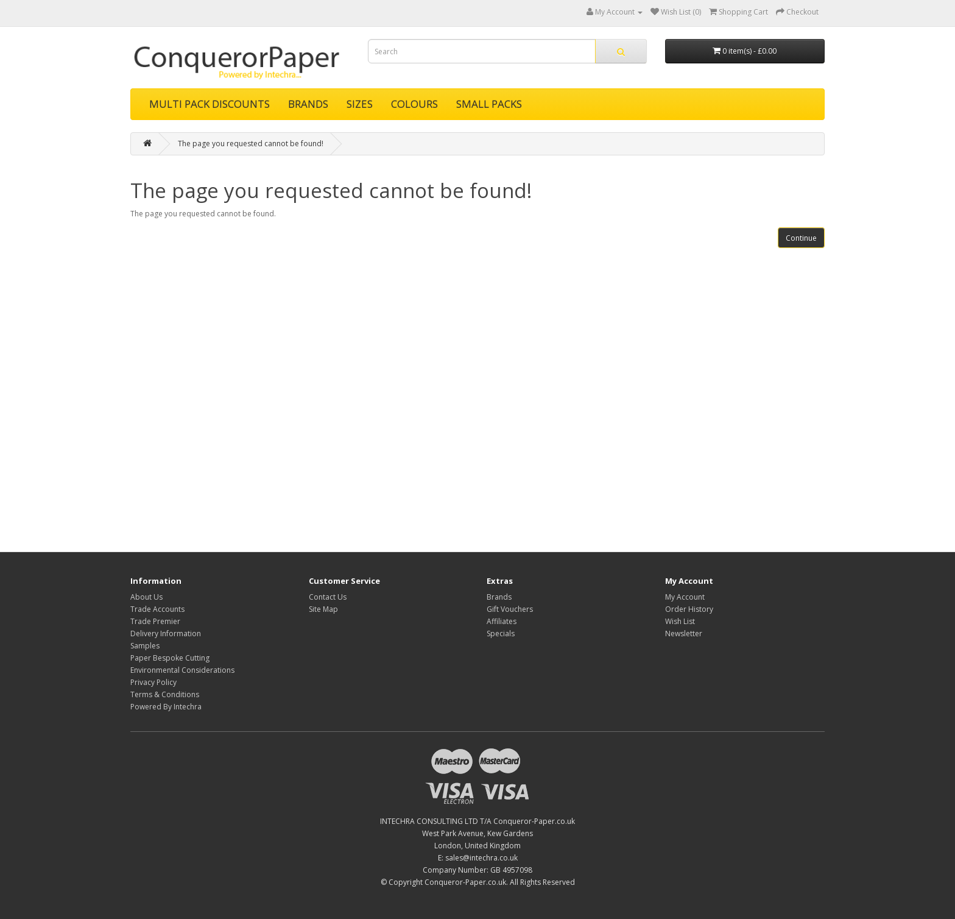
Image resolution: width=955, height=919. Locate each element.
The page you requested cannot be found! (250, 143)
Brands (499, 597)
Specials (501, 633)
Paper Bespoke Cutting (170, 658)
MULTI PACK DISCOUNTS (209, 104)
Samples (145, 645)
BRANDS (308, 104)
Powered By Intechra (166, 706)
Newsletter (683, 633)
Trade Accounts (157, 609)
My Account (685, 597)
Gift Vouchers (510, 609)
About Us (146, 597)
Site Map (323, 609)
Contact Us (328, 597)
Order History (689, 609)
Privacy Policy (153, 682)
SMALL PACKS (489, 104)
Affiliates (501, 621)
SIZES (360, 104)
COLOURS (414, 104)
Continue (801, 238)
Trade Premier (155, 621)
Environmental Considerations (182, 670)
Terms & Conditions (164, 694)
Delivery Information (165, 633)
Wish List (680, 621)
